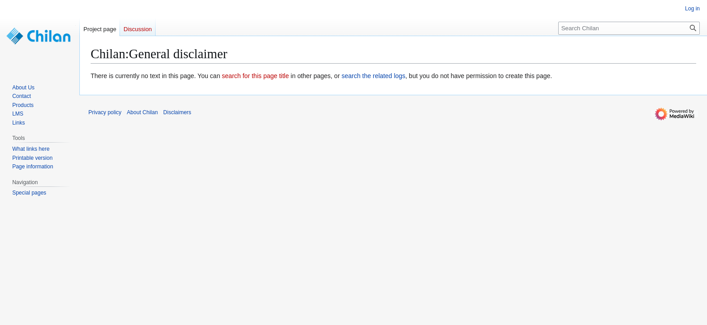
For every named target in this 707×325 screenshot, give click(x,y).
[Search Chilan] (629, 28)
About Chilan (142, 112)
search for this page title (255, 75)
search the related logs (373, 75)
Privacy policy (104, 112)
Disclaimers (177, 112)
